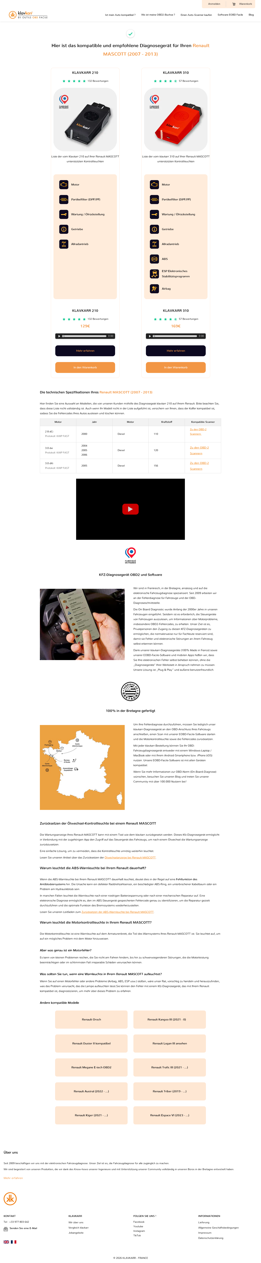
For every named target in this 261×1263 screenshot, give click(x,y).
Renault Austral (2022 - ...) (91, 1091)
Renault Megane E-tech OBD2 (91, 1067)
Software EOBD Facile (230, 15)
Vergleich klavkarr (79, 1228)
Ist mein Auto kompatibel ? (120, 15)
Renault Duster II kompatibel (91, 1043)
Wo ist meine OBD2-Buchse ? (158, 15)
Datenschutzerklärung (210, 1238)
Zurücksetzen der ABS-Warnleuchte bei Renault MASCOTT (118, 912)
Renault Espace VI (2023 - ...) (169, 1115)
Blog (251, 15)
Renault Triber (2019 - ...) (170, 1091)
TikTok (137, 1235)
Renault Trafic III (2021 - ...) (169, 1067)
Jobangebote (76, 1233)
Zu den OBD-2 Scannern (200, 434)
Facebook (138, 1222)
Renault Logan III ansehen (170, 1043)
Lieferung (203, 1222)
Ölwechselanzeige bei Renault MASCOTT (130, 857)
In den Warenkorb (85, 367)
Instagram (139, 1231)
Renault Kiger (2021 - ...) (91, 1115)
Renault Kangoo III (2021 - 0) (170, 1019)
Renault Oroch (91, 1019)
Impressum (205, 1233)
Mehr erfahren (85, 351)
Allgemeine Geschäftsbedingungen (218, 1228)
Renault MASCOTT (179, 934)
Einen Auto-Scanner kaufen (196, 15)
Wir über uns (76, 1222)
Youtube (138, 1226)
